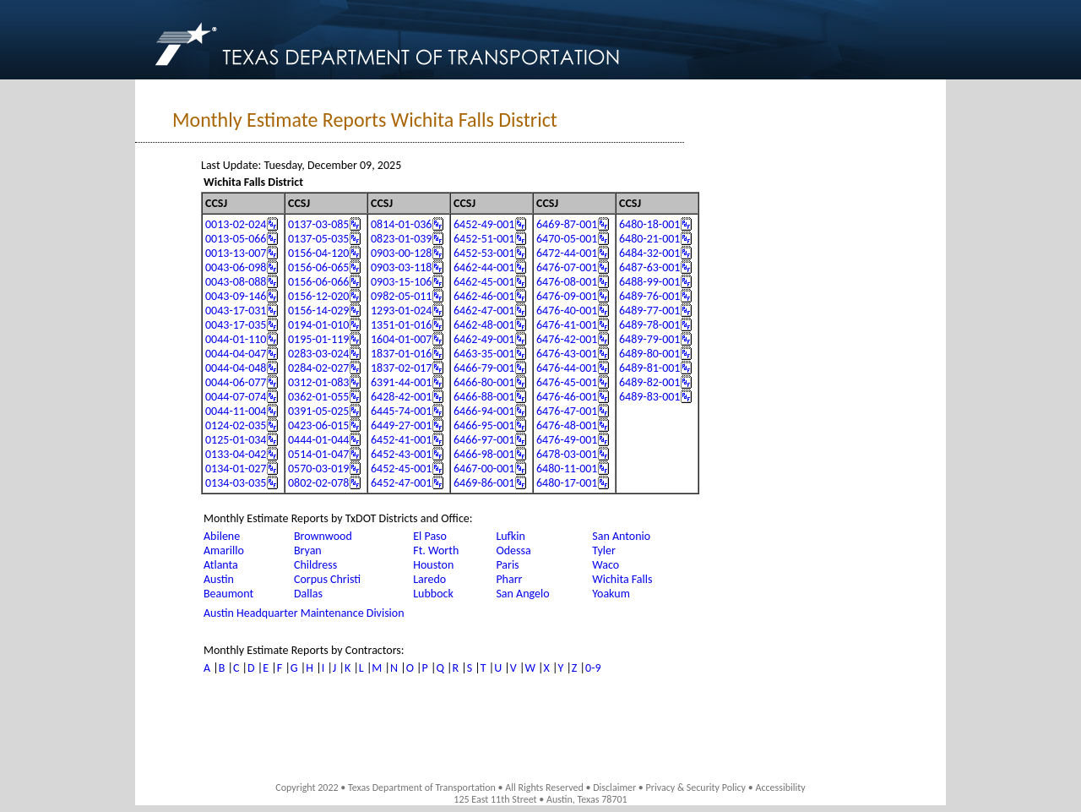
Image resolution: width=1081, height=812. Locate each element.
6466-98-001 (484, 454)
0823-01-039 (401, 239)
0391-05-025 (318, 411)
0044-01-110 (235, 339)
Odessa (513, 550)
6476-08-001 (566, 282)
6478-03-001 (566, 454)
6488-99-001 (649, 282)
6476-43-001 (566, 353)
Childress (315, 565)
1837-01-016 (401, 353)
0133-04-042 (235, 454)
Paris (507, 565)
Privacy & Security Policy (696, 787)
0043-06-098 (235, 267)
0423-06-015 (318, 425)
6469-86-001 (484, 483)
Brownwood (323, 536)
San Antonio (621, 536)
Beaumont (228, 593)
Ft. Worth (436, 550)
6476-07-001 (566, 267)
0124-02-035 (235, 425)
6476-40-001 (566, 310)
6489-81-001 (649, 368)
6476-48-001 (566, 425)
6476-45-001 (566, 382)
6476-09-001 (566, 296)
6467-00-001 (484, 468)
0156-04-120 (318, 253)
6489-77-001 (649, 310)
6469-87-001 (566, 224)
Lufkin (510, 536)
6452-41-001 (401, 440)
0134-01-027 (235, 468)
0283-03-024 (318, 353)
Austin (219, 579)
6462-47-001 (484, 310)
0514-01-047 (318, 454)
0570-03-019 (318, 468)
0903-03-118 (401, 267)
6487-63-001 (649, 267)
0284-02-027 (318, 368)
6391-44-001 (401, 382)
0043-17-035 (235, 325)
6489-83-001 (649, 397)
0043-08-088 (235, 282)
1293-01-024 (401, 310)
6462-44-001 (484, 267)
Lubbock (433, 593)
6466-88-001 (484, 397)
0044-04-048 (235, 368)
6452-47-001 (401, 483)
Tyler (604, 550)
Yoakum (611, 593)
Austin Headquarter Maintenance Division (304, 613)
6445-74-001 (401, 411)
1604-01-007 (401, 339)
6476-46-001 (566, 397)
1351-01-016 (401, 325)
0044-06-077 (235, 382)
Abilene (222, 536)
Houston (433, 565)
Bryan (308, 550)
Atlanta (221, 565)
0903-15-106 (401, 282)
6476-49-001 (566, 440)
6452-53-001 (484, 253)
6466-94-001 (484, 411)
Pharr (509, 579)
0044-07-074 (235, 397)
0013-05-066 (235, 239)
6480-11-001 (566, 468)
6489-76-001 (649, 296)
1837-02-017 (401, 368)
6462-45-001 (484, 282)
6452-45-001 (401, 468)
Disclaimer (614, 787)
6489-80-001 (649, 353)
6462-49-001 (484, 339)
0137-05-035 (318, 239)
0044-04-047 (235, 353)
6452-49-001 (484, 224)
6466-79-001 (484, 368)
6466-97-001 (484, 440)
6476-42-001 (566, 339)
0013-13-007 (235, 253)
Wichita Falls (622, 579)
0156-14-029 (318, 310)
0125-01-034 (235, 440)
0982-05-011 (401, 296)
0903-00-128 (401, 253)
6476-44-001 (566, 368)
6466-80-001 (484, 382)
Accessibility (780, 787)
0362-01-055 (318, 397)
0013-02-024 (235, 224)
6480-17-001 (566, 483)
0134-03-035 (235, 483)
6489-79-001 (649, 339)
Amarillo (224, 550)
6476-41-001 (566, 325)
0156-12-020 (318, 296)
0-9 (592, 668)
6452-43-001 (401, 454)
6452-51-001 (484, 239)
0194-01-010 (318, 325)
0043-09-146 (235, 296)
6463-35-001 (484, 353)
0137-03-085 (318, 224)
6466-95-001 (484, 425)
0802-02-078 (318, 483)
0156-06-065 (318, 267)
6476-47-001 (566, 411)
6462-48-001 (484, 325)
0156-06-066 (318, 282)
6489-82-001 (649, 382)
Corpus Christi (327, 579)
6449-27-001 (401, 425)
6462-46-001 (484, 296)
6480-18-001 (649, 224)
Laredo (429, 579)
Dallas (308, 593)
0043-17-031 (235, 310)
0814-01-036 (401, 224)
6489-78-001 (649, 325)
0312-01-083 (318, 382)
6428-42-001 (401, 397)
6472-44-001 (566, 253)
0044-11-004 (235, 411)
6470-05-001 (566, 239)
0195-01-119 (318, 339)
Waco (605, 565)
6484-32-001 (649, 253)
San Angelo (522, 593)
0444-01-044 (318, 440)
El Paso (430, 536)
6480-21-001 (649, 239)
